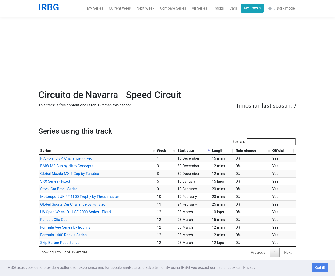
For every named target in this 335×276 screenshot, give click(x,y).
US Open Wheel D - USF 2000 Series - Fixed (75, 212)
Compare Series (173, 8)
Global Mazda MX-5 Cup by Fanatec (69, 173)
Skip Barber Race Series (60, 242)
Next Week (145, 8)
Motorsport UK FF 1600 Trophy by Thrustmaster (79, 196)
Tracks (218, 8)
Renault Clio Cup (53, 219)
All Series (199, 8)
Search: (264, 141)
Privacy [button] (249, 267)
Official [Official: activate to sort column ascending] (278, 150)
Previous (258, 252)
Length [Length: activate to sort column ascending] (218, 150)
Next (288, 252)
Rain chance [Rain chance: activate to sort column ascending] (246, 150)
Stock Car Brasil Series (59, 189)
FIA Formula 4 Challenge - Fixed (66, 158)
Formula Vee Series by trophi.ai (65, 227)
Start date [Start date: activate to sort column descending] (185, 150)
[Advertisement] (167, 53)
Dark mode (286, 8)
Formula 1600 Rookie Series (63, 235)
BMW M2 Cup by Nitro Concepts (66, 166)
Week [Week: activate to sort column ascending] (161, 150)
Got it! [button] (320, 267)
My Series (95, 8)
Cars (233, 8)
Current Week (120, 8)
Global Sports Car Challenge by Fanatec (73, 204)
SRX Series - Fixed (55, 181)
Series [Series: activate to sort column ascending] (45, 150)
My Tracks (252, 8)
